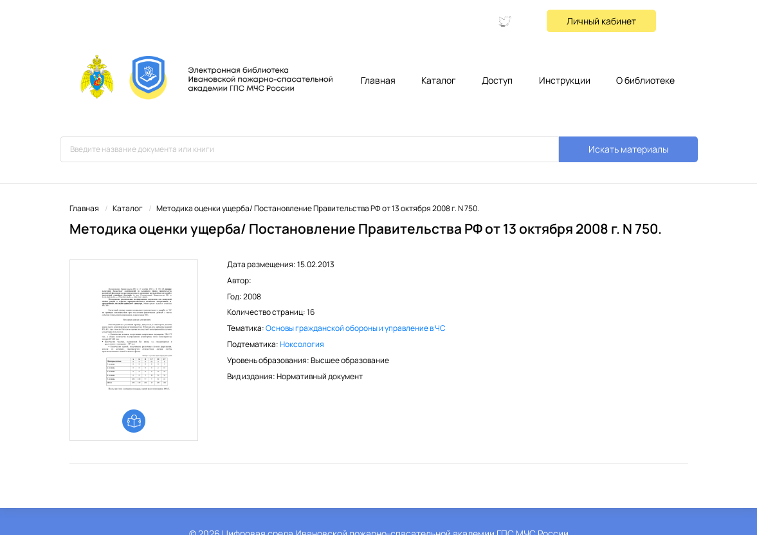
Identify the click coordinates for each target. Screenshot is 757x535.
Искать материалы (628, 149)
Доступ (497, 80)
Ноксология (302, 344)
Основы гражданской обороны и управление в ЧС (356, 328)
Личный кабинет (601, 21)
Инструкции (564, 80)
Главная (378, 80)
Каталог (438, 80)
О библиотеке (645, 80)
